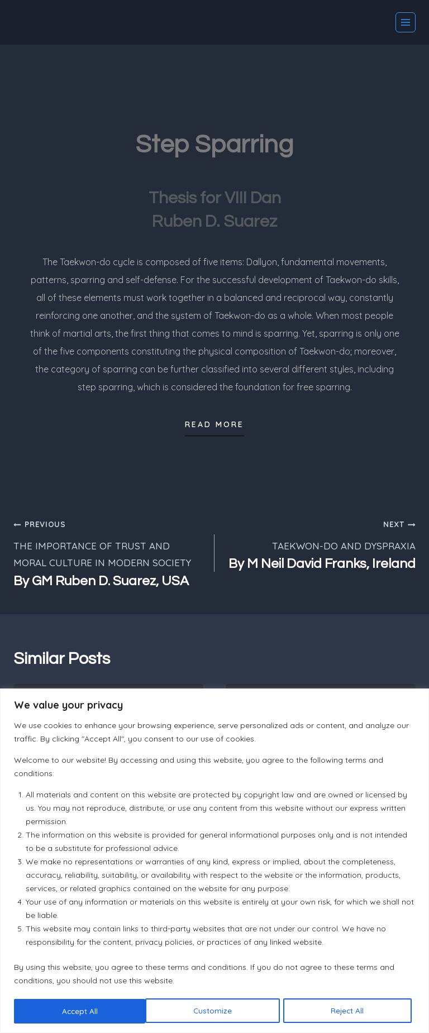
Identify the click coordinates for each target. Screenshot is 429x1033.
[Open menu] (405, 22)
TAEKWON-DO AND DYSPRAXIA (320, 544)
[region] (214, 861)
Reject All (215, 1011)
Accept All (350, 1011)
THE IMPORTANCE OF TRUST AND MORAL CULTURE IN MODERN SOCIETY (109, 552)
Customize (80, 1011)
